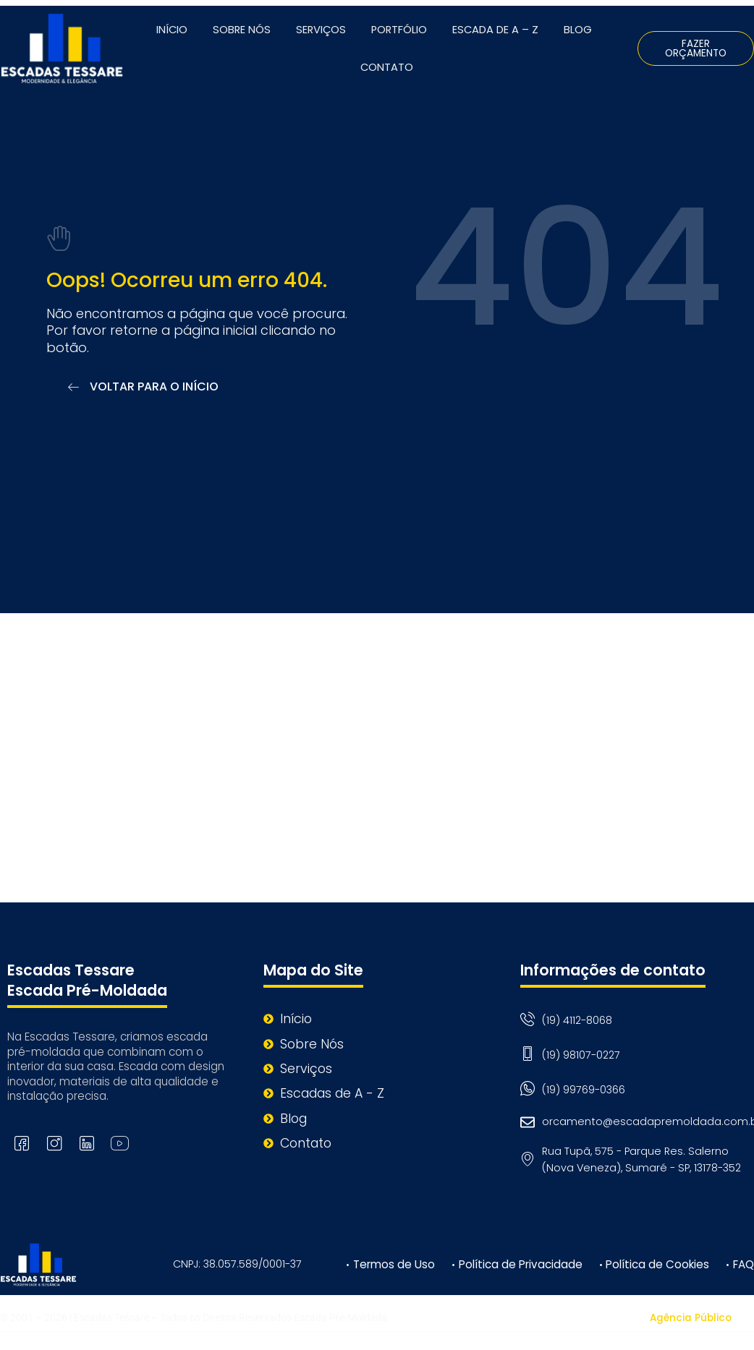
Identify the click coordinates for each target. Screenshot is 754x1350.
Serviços (321, 29)
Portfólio (399, 29)
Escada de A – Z (495, 29)
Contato (386, 67)
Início (171, 29)
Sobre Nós (242, 29)
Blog (578, 29)
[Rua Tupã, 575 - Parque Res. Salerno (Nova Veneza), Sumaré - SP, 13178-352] (377, 758)
